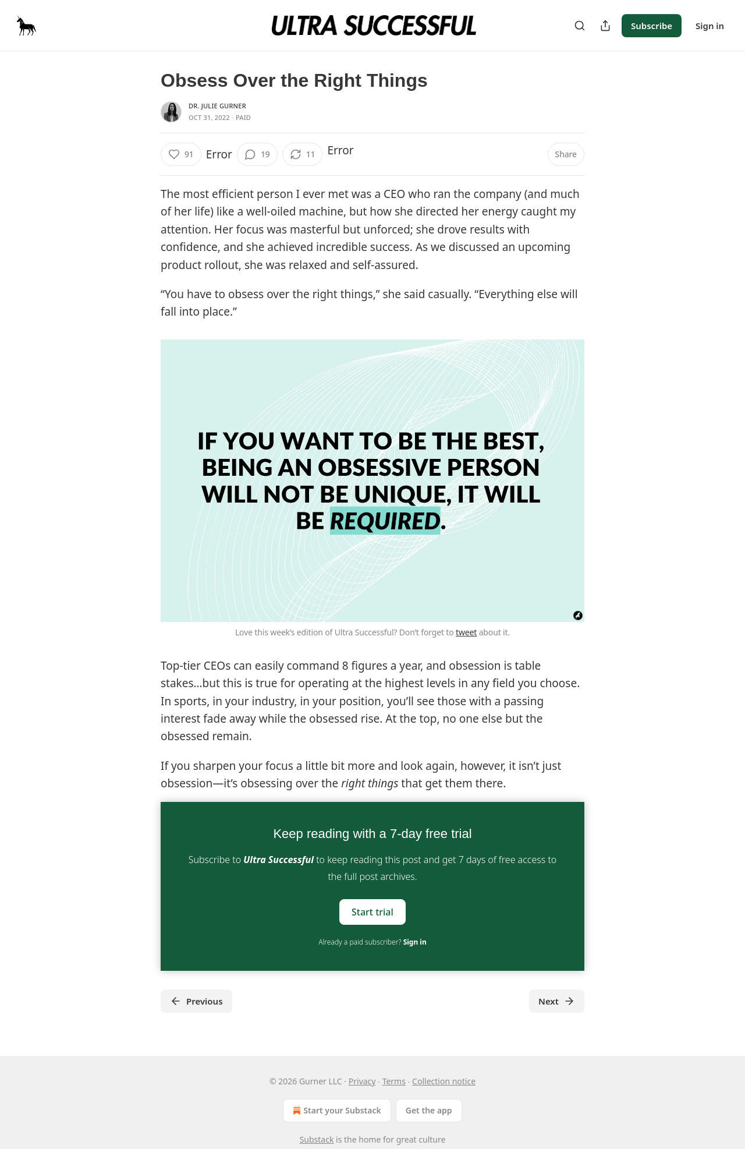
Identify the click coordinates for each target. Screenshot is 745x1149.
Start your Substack (335, 1110)
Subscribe (651, 25)
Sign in (710, 25)
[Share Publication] (605, 25)
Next (556, 1001)
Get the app (429, 1110)
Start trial (372, 911)
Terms (394, 1081)
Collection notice (444, 1081)
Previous (196, 1001)
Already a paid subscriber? (372, 942)
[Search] (579, 25)
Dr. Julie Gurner (217, 105)
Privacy (362, 1081)
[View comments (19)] (257, 154)
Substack (317, 1139)
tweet (466, 632)
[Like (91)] (181, 154)
